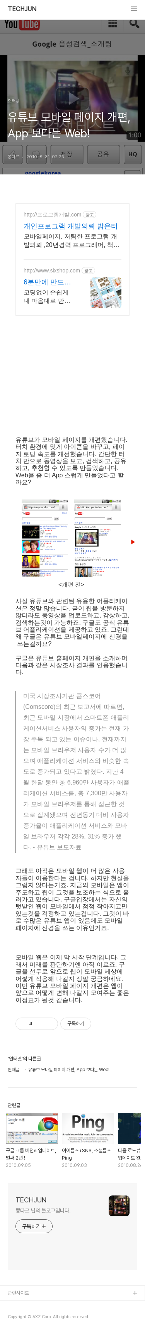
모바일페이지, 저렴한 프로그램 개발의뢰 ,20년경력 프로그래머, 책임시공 (71, 241)
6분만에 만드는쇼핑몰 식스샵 (47, 282)
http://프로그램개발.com (52, 214)
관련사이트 (18, 1293)
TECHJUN (22, 9)
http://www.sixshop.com (52, 270)
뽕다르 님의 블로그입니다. (43, 1210)
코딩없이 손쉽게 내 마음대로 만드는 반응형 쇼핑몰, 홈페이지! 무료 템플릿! (48, 297)
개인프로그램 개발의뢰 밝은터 (71, 226)
